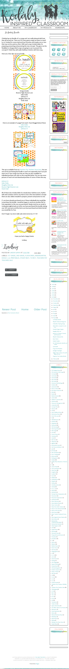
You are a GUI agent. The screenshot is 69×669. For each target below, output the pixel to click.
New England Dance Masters (58, 517)
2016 (53, 291)
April (54, 316)
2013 (53, 297)
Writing (53, 620)
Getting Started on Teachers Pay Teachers (61, 233)
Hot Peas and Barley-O (57, 447)
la (9, 258)
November (55, 301)
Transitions (54, 602)
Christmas (54, 401)
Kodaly (4, 258)
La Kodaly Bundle (57, 320)
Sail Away (54, 550)
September (56, 305)
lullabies (53, 478)
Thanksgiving (54, 589)
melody (53, 487)
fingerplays (54, 423)
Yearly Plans (54, 624)
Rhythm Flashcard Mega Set (59, 322)
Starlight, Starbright (57, 351)
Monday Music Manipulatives (58, 494)
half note (54, 440)
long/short (54, 472)
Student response (56, 570)
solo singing (54, 562)
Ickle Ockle (24, 125)
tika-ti (53, 593)
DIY (52, 411)
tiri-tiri (53, 599)
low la (53, 476)
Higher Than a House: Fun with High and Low (60, 354)
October (55, 303)
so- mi (53, 555)
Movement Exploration (57, 498)
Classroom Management (57, 403)
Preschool (54, 537)
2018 (53, 287)
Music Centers (55, 505)
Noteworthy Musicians (57, 524)
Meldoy (53, 483)
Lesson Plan (54, 467)
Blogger (37, 664)
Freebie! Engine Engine (58, 329)
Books (53, 394)
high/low (53, 443)
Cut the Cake (60, 221)
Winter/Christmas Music (57, 615)
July (54, 309)
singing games (55, 552)
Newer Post (9, 309)
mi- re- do (54, 489)
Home (25, 309)
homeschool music (56, 445)
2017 (53, 289)
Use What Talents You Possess (59, 608)
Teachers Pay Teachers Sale (58, 587)
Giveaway (54, 436)
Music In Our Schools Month (58, 509)
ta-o (53, 581)
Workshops (54, 617)
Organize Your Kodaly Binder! (59, 356)
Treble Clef (54, 604)
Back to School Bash (61, 210)
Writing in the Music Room (58, 622)
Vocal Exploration (56, 611)
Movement (54, 496)
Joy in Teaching (55, 454)
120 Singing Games (56, 370)
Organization (54, 530)
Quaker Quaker (56, 341)
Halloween (54, 442)
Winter (53, 613)
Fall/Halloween (55, 420)
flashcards (29, 256)
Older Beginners (55, 526)
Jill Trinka (54, 451)
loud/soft (54, 474)
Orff (53, 528)
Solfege (53, 561)
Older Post (40, 309)
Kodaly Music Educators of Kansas (59, 462)
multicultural (54, 500)
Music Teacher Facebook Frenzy (59, 514)
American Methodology (57, 383)
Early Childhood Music (57, 412)
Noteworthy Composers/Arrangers (57, 522)
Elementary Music (56, 414)
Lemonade (55, 347)
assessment (54, 387)
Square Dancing (55, 564)
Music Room (54, 512)
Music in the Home (56, 511)
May (54, 314)
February (55, 359)
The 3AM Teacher (40, 657)
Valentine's (54, 609)
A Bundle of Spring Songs (59, 324)
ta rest (33, 258)
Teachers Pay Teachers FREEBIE (59, 584)
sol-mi (53, 557)
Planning (54, 531)
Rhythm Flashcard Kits (58, 337)
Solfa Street (54, 559)
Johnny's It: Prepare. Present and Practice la (59, 334)
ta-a (53, 579)
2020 (53, 285)
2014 (53, 295)
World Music (54, 619)
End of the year (55, 416)
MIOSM (53, 490)
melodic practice (55, 485)
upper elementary (56, 606)
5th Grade (54, 381)
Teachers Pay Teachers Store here (30, 170)
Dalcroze (54, 409)
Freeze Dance (55, 434)
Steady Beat (24, 258)
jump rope (54, 456)
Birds (53, 392)
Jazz (52, 449)
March (54, 318)
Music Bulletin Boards (56, 503)
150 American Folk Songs (57, 372)
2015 (53, 293)
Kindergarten (40, 256)
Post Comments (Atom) (13, 313)
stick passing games (56, 568)
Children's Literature (56, 400)
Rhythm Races (55, 546)
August (55, 307)
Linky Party (54, 470)
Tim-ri (53, 595)
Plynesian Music (55, 533)
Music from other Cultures (58, 507)
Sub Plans (54, 573)
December (55, 299)
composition (54, 405)
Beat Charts (55, 339)
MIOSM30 (54, 492)
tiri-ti (53, 597)
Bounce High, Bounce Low (10, 187)
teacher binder (55, 583)
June (54, 312)
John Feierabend (55, 453)
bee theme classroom (57, 390)
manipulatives (55, 479)
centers (53, 398)
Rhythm (53, 544)
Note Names (54, 519)
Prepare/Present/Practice (57, 535)
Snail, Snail (5, 189)
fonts (53, 432)
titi (52, 600)
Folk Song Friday (55, 429)
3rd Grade (54, 378)
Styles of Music (55, 572)
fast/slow (54, 422)
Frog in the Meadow (57, 349)
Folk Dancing (54, 427)
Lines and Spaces (56, 469)
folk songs (54, 431)
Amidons (54, 385)
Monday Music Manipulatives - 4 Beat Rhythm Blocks (61, 200)
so (52, 553)
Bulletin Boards (55, 396)
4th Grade (54, 380)
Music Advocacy (55, 501)
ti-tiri (53, 591)
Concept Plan (55, 407)
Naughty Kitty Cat (24, 127)
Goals (53, 438)
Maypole (54, 481)
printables (15, 258)
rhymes (53, 542)
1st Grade (11, 256)
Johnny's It (24, 129)
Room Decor (54, 548)
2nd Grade (20, 256)
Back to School (55, 389)
